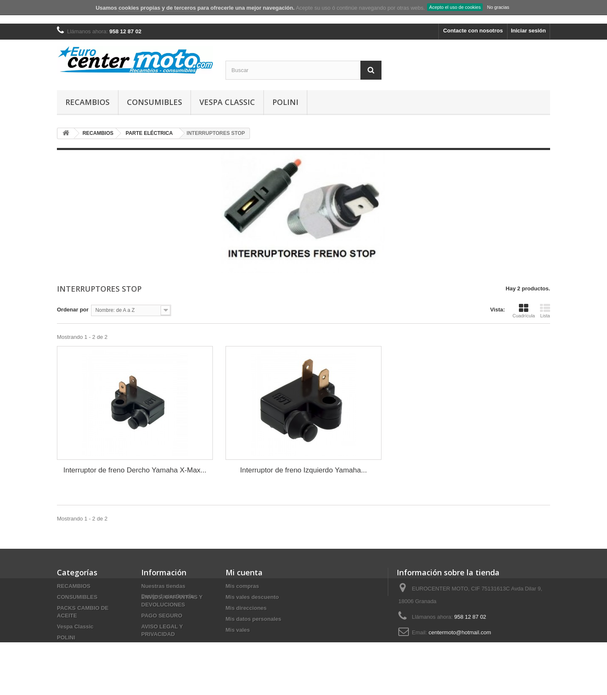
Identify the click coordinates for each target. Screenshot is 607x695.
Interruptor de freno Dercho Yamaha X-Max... (135, 470)
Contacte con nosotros (473, 30)
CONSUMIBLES (154, 102)
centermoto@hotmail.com (460, 632)
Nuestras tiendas (163, 586)
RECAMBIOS (87, 102)
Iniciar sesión (528, 30)
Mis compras (242, 586)
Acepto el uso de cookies (455, 7)
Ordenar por (73, 309)
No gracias (498, 7)
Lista (545, 310)
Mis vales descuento (252, 597)
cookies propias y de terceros (157, 8)
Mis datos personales (253, 619)
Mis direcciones (246, 608)
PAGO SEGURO (161, 615)
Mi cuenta (244, 572)
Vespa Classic (227, 102)
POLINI (285, 102)
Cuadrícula (524, 310)
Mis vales (238, 630)
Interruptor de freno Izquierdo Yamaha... (303, 470)
